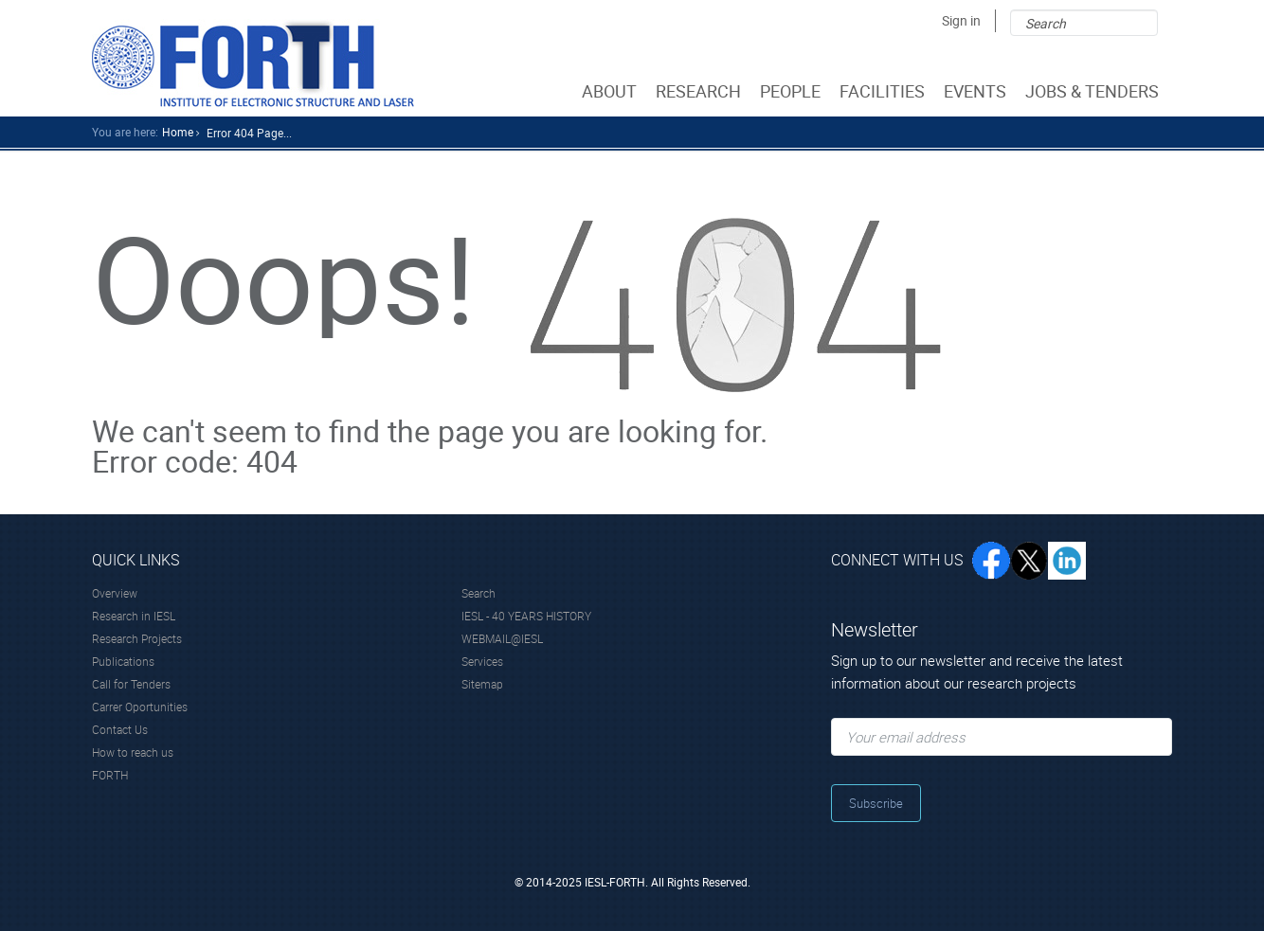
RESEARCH (700, 91)
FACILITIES (884, 91)
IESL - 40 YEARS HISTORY (526, 615)
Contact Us (120, 729)
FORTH (110, 774)
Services (482, 661)
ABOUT (611, 91)
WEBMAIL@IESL (502, 638)
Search (478, 592)
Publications (123, 661)
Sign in (961, 20)
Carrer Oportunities (140, 706)
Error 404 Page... (249, 132)
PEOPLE (792, 91)
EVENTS (977, 91)
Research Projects (137, 638)
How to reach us (132, 752)
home (177, 131)
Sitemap (482, 683)
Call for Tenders (131, 683)
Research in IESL (133, 615)
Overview (114, 592)
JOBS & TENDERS (1094, 91)
